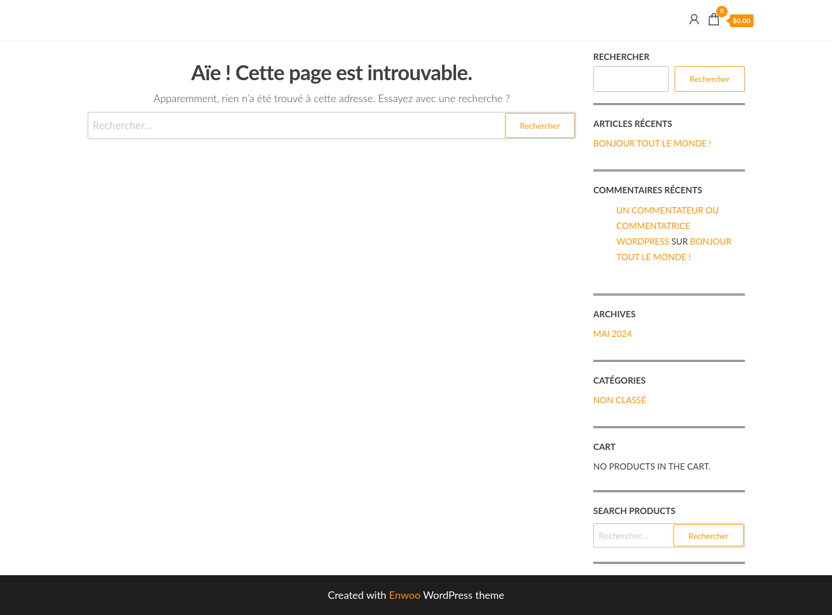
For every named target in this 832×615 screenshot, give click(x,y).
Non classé (619, 400)
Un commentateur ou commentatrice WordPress (667, 225)
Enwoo (405, 594)
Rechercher (621, 56)
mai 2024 (612, 333)
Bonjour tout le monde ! (652, 143)
